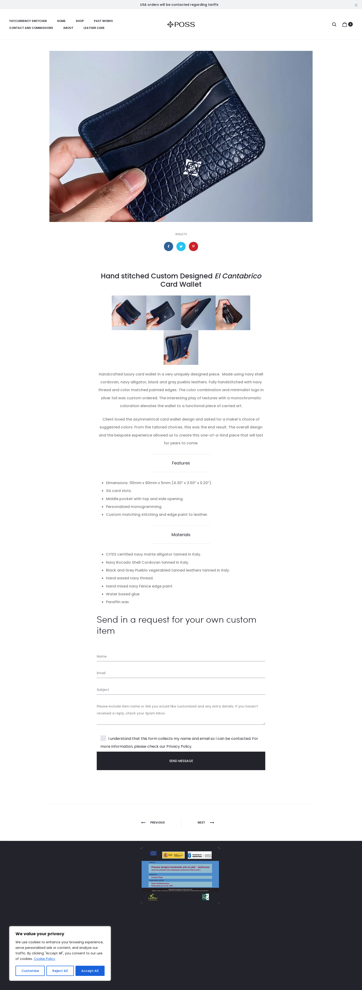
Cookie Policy (44, 959)
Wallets (181, 234)
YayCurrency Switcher (28, 21)
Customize (30, 970)
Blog (120, 967)
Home (61, 21)
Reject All (60, 970)
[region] (60, 954)
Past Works (103, 21)
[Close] (356, 4)
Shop (80, 21)
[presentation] (132, 788)
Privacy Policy (178, 746)
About (68, 28)
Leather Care (94, 28)
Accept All (90, 970)
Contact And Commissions (31, 28)
